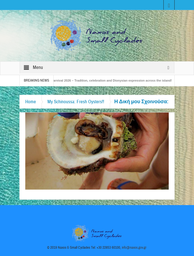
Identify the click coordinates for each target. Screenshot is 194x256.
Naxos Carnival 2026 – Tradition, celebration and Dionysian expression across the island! (108, 80)
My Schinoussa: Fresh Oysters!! (75, 102)
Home (30, 102)
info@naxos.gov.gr (134, 247)
